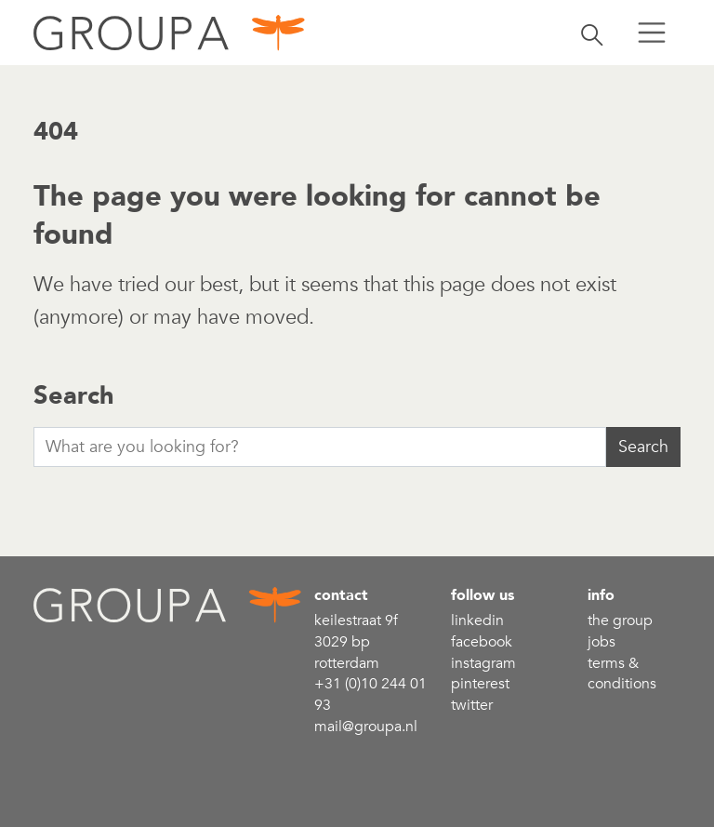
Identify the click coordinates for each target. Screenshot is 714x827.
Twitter (472, 705)
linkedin (477, 620)
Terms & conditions (622, 674)
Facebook (481, 642)
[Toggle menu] (652, 32)
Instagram (483, 663)
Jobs (601, 642)
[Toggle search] (592, 32)
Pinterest (480, 684)
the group (620, 620)
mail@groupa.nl (365, 726)
